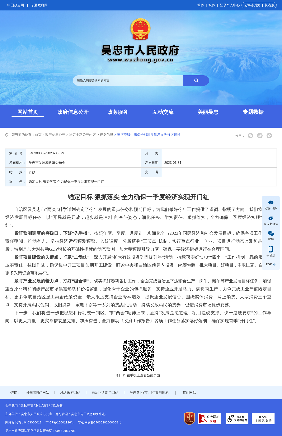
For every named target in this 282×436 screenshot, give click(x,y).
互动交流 (162, 112)
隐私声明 (26, 405)
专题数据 (253, 112)
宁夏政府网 (39, 5)
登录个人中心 (230, 5)
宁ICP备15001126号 (60, 422)
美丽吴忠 (208, 112)
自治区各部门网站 (105, 392)
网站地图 (57, 405)
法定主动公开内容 (82, 134)
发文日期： (153, 162)
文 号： (153, 172)
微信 (271, 239)
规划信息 (106, 134)
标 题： (17, 181)
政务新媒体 (271, 224)
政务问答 (271, 208)
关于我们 (11, 405)
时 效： (17, 172)
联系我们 (42, 405)
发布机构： (17, 162)
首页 (38, 134)
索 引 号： (17, 153)
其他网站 (189, 392)
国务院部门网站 (37, 392)
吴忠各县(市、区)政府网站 (149, 392)
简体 (200, 5)
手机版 (271, 255)
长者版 (270, 5)
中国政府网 (15, 5)
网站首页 (27, 112)
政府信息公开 (73, 112)
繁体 (211, 5)
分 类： (153, 153)
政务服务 (117, 112)
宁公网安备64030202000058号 (99, 422)
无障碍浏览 (252, 5)
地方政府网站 (70, 392)
